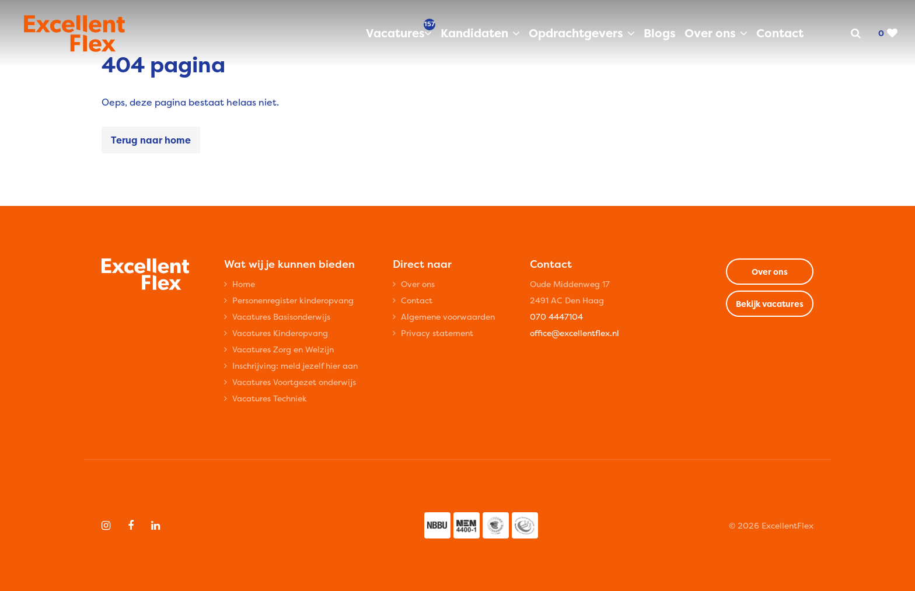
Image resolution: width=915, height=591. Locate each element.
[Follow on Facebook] (131, 525)
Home (243, 283)
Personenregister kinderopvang (293, 300)
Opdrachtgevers (576, 33)
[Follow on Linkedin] (155, 525)
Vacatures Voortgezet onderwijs (294, 381)
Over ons (710, 33)
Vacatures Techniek (269, 398)
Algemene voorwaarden (448, 316)
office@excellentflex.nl (574, 332)
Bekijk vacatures (770, 303)
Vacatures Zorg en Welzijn (283, 349)
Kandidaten (474, 33)
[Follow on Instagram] (106, 525)
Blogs (660, 33)
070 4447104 (556, 316)
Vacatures (399, 33)
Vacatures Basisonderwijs (281, 316)
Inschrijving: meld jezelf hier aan (295, 365)
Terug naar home (151, 140)
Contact (780, 33)
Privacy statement (437, 332)
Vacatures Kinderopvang (280, 332)
